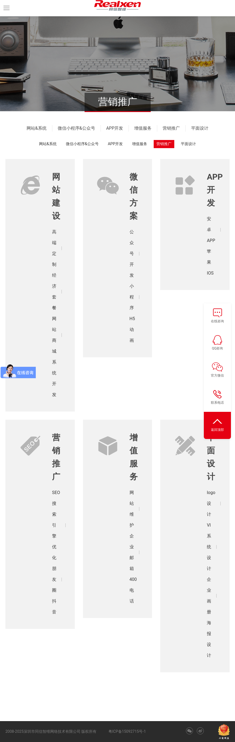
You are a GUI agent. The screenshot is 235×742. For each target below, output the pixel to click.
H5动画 (132, 329)
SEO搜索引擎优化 (56, 525)
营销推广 (171, 128)
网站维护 (132, 509)
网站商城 (54, 335)
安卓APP (211, 229)
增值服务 (143, 128)
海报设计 (209, 639)
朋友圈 (54, 579)
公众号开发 (132, 253)
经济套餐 (54, 291)
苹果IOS (210, 262)
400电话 (133, 590)
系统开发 (54, 378)
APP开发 (114, 128)
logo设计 (211, 503)
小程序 (132, 297)
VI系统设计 (209, 547)
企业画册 (209, 595)
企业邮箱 (132, 552)
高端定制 (54, 248)
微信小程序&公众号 (76, 128)
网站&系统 (37, 128)
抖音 (54, 606)
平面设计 (199, 128)
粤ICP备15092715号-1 (127, 731)
